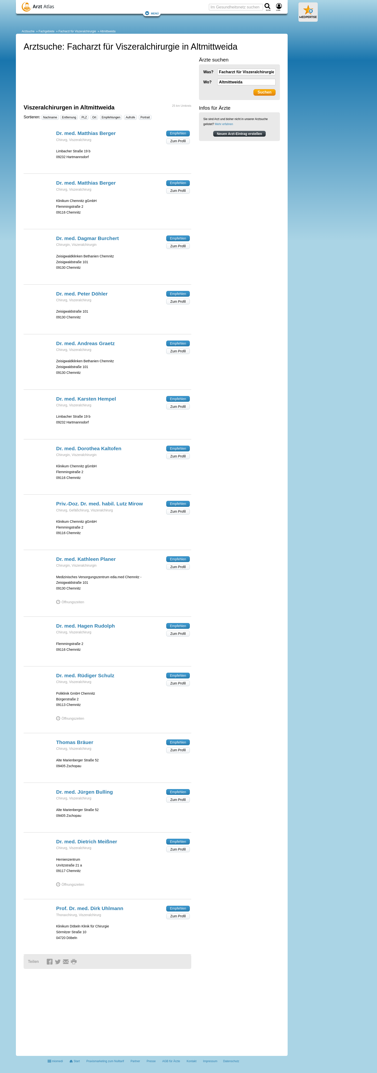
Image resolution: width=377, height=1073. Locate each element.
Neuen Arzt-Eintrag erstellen (239, 134)
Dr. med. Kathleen (86, 559)
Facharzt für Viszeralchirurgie (77, 31)
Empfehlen (178, 133)
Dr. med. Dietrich (86, 841)
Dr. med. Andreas (85, 343)
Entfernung (69, 117)
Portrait (145, 117)
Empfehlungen (111, 117)
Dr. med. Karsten (86, 399)
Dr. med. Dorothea (88, 448)
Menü (152, 13)
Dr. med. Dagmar (87, 238)
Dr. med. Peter (82, 293)
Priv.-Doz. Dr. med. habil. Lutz (99, 503)
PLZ (84, 117)
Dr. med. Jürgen (84, 792)
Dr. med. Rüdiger (85, 675)
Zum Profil (178, 141)
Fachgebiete (46, 31)
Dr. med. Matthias (86, 133)
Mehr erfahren (224, 124)
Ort (94, 117)
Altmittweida (108, 31)
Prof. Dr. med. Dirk (89, 908)
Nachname (50, 117)
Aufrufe (130, 117)
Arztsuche (28, 31)
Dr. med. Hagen (85, 626)
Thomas (74, 742)
